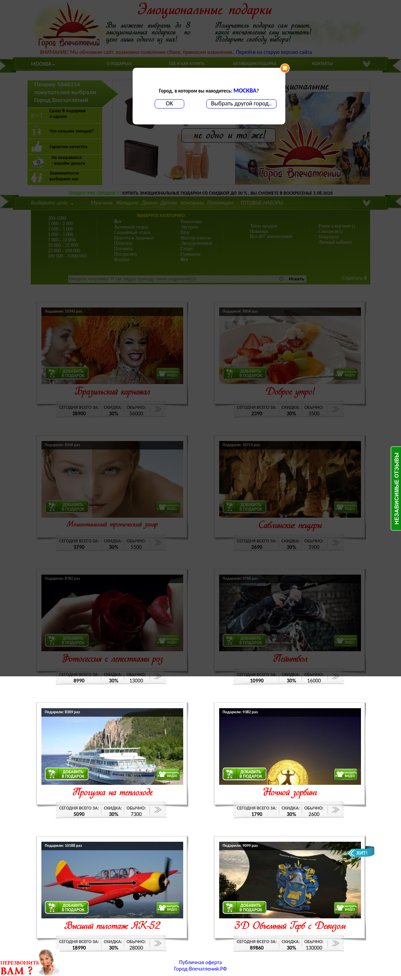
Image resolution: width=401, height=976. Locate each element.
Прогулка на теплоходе (112, 793)
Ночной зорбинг (290, 793)
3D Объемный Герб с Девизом (289, 927)
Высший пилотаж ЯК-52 (112, 927)
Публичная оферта (200, 962)
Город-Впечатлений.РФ (200, 968)
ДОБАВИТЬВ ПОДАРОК (73, 774)
